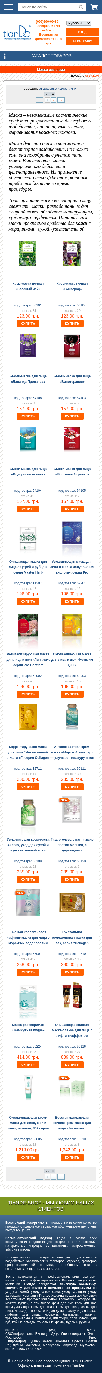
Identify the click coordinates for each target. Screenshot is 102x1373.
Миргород (70, 1345)
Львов (47, 1341)
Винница (41, 1334)
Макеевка (32, 1345)
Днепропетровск (73, 1334)
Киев (93, 1337)
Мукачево (87, 1345)
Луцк (54, 1334)
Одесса (77, 1341)
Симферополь (22, 1334)
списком (92, 75)
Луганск (34, 1341)
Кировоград (17, 1341)
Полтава (92, 1341)
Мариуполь (51, 1345)
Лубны (18, 1345)
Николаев (62, 1341)
